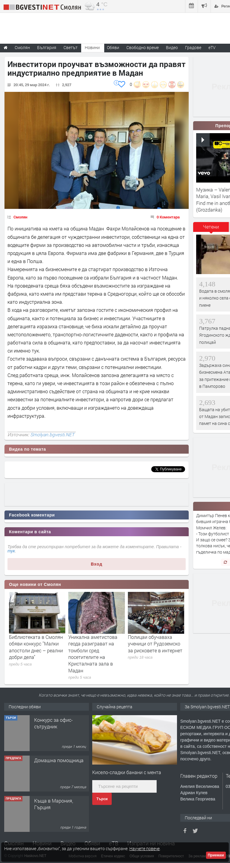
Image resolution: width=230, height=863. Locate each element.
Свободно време (142, 47)
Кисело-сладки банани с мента (126, 772)
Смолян (20, 217)
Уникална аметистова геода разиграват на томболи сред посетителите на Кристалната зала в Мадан (92, 654)
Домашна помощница (59, 760)
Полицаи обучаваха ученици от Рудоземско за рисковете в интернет (155, 644)
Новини (92, 47)
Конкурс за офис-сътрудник (53, 723)
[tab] (211, 229)
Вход (96, 564)
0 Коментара (168, 217)
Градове (193, 47)
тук (11, 551)
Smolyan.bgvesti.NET (52, 434)
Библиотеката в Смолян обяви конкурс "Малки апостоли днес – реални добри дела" (36, 647)
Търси (102, 799)
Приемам (216, 855)
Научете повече (144, 848)
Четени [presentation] (211, 227)
